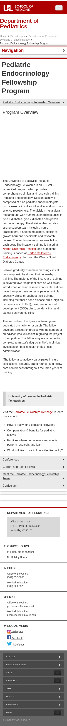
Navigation (33, 50)
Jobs (33, 688)
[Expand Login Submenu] (57, 712)
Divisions (5, 39)
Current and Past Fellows (19, 466)
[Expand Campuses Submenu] (57, 680)
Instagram (15, 631)
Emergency (33, 704)
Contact (33, 656)
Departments (17, 36)
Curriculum (9, 485)
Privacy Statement (33, 664)
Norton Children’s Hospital (19, 248)
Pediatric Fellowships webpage (33, 412)
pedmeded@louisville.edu (21, 615)
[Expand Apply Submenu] (57, 672)
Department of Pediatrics (42, 36)
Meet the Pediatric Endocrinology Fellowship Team (31, 476)
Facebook (15, 638)
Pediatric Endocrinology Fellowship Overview (31, 102)
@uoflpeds (15, 644)
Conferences (11, 459)
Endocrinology (22, 39)
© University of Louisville (16, 720)
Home (3, 36)
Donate (33, 696)
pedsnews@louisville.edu (21, 606)
